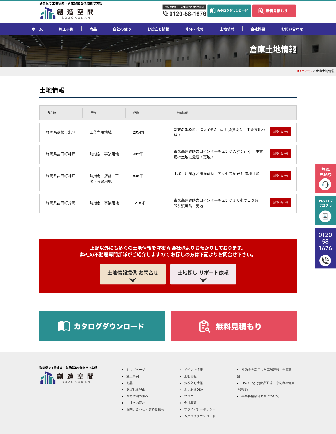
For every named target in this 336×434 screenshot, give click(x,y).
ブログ (188, 396)
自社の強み (122, 29)
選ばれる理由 (135, 389)
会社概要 (257, 29)
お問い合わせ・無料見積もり (146, 409)
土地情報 (227, 29)
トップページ (135, 369)
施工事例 (66, 29)
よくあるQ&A (193, 389)
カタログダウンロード (200, 416)
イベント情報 (193, 369)
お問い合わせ (292, 29)
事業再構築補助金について (260, 396)
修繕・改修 (194, 29)
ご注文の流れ (135, 403)
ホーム (37, 29)
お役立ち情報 (158, 29)
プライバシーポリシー (200, 409)
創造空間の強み (137, 396)
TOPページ (304, 71)
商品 (93, 29)
